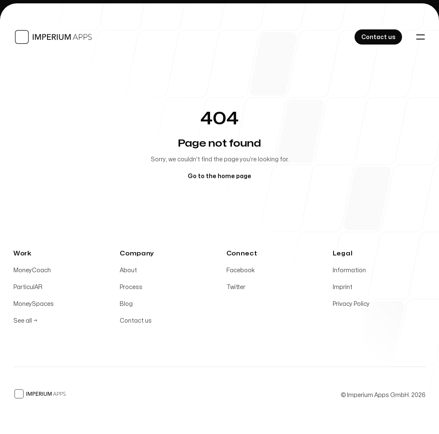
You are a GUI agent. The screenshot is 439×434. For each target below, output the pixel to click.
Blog (126, 305)
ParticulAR (27, 289)
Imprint (342, 289)
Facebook (240, 272)
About (128, 272)
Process (131, 289)
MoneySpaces (33, 305)
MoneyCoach (32, 272)
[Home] (53, 37)
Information (349, 272)
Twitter (235, 289)
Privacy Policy (351, 305)
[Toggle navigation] (420, 37)
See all (25, 322)
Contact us (136, 322)
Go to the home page (219, 176)
